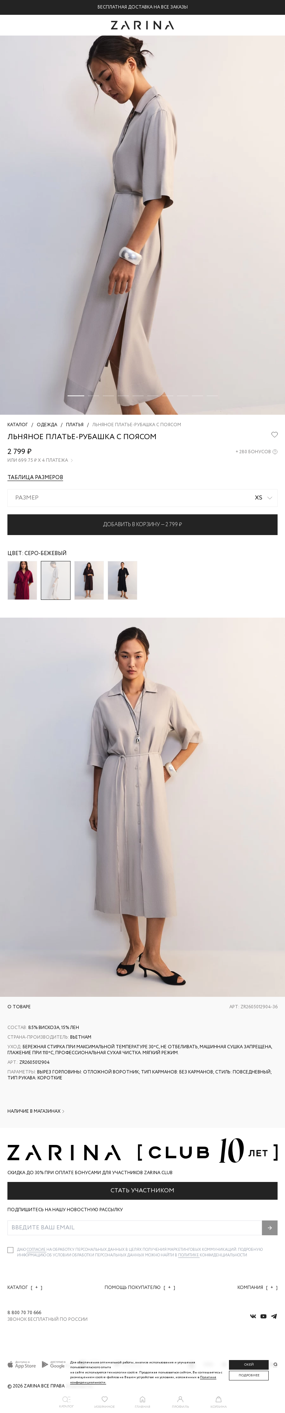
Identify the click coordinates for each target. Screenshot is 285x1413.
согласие (36, 1250)
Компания (258, 1288)
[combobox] (142, 498)
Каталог (24, 1288)
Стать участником (142, 1190)
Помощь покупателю (140, 1288)
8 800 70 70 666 (24, 1313)
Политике (189, 1255)
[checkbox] (10, 1250)
